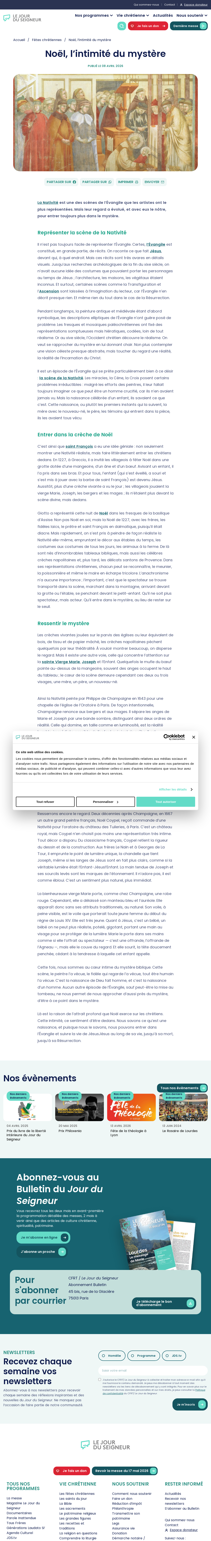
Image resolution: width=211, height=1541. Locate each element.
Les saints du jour (73, 1498)
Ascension (49, 291)
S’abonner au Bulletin (182, 1508)
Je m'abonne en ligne (44, 1237)
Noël (103, 513)
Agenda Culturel (20, 1532)
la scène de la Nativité (61, 378)
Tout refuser (45, 801)
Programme (146, 1356)
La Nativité (48, 202)
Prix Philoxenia (70, 1131)
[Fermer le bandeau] (193, 737)
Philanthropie (123, 1508)
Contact (169, 5)
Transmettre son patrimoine (126, 1516)
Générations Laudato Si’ (26, 1528)
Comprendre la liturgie (77, 1538)
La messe (14, 1498)
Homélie (114, 1356)
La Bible (65, 1503)
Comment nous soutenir (132, 1493)
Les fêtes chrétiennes (77, 1493)
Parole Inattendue (21, 1518)
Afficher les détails (173, 789)
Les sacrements (72, 1508)
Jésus (155, 251)
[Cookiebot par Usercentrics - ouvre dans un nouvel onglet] (167, 737)
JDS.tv (177, 1356)
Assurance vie (123, 1528)
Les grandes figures (75, 1518)
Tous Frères (16, 1523)
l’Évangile (156, 244)
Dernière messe (190, 25)
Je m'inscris (191, 1404)
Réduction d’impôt (127, 1503)
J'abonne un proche (43, 1252)
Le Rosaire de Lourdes (180, 1131)
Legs (115, 1523)
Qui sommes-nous (146, 5)
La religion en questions (78, 1533)
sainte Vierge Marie (61, 661)
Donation (119, 1533)
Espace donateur (196, 5)
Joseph (89, 661)
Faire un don (122, 1498)
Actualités (163, 15)
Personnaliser (105, 801)
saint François (79, 446)
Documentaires (19, 1513)
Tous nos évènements (184, 1088)
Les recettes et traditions (71, 1526)
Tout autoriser (166, 801)
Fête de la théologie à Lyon (128, 1133)
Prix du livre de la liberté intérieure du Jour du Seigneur (26, 1135)
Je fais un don (148, 25)
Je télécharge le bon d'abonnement (165, 1303)
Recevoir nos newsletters (175, 1501)
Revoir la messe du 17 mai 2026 (126, 1471)
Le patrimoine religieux (77, 1513)
